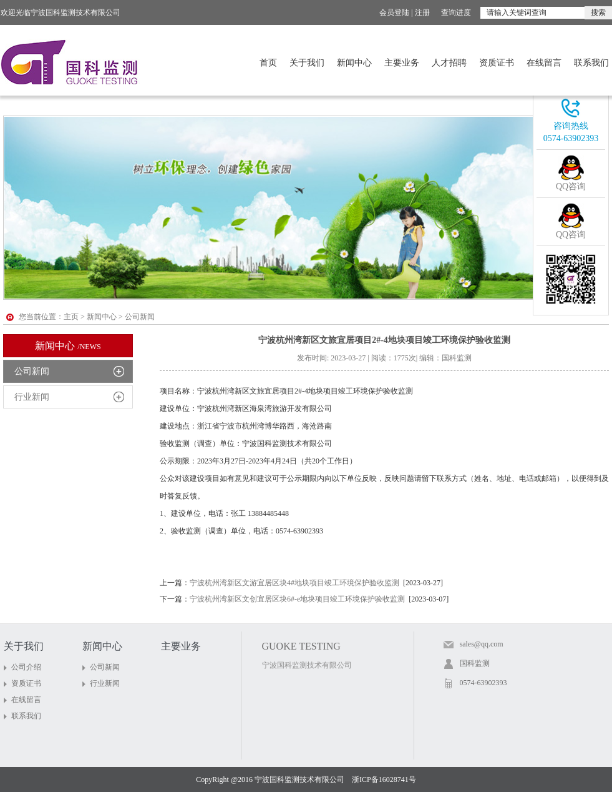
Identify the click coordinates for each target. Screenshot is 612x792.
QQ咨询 (571, 186)
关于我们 (306, 62)
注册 (422, 12)
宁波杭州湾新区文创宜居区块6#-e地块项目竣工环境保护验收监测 (297, 599)
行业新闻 (31, 397)
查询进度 (456, 12)
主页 (71, 316)
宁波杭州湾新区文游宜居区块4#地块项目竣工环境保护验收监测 (294, 582)
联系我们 (591, 62)
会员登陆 (394, 12)
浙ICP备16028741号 (384, 779)
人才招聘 (449, 62)
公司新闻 (31, 371)
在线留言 (544, 62)
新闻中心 (354, 62)
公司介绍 (26, 667)
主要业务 (401, 62)
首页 (268, 62)
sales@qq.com (481, 644)
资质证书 (496, 62)
